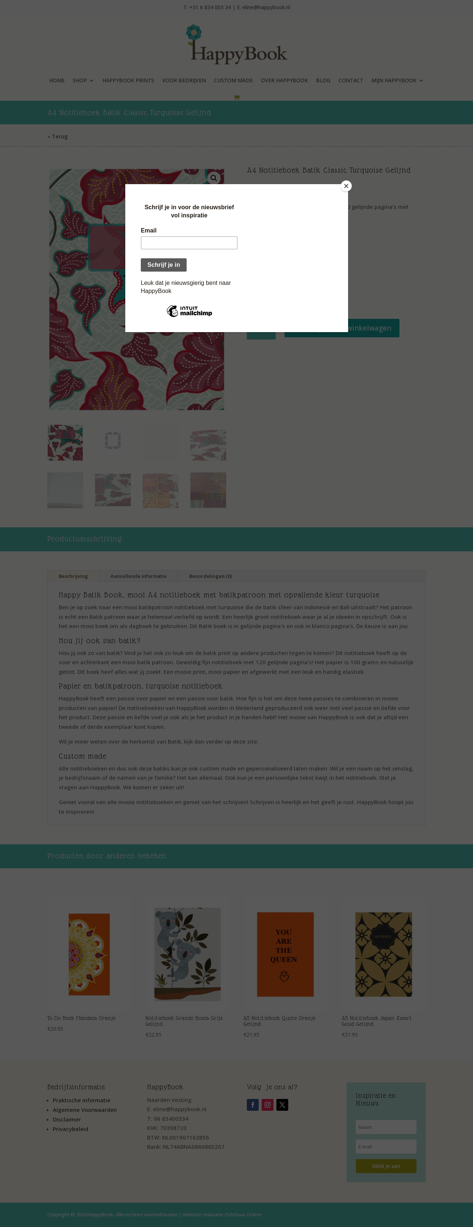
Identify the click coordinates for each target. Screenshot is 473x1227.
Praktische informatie (81, 1100)
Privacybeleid (70, 1129)
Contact (350, 80)
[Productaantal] (261, 328)
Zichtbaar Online (242, 1214)
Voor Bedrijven (184, 80)
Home (57, 80)
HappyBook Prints (128, 80)
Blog (323, 80)
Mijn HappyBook (393, 80)
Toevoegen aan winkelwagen (342, 328)
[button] (214, 178)
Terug (60, 136)
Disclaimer (67, 1119)
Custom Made (233, 80)
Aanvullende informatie (138, 576)
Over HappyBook (284, 80)
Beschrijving (73, 576)
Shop (80, 80)
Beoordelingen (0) (210, 576)
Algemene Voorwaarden (85, 1109)
